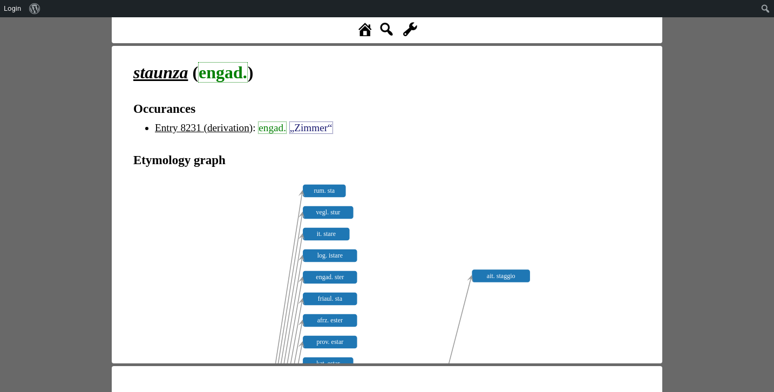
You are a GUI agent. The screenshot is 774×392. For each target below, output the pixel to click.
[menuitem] (34, 8)
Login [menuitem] (12, 8)
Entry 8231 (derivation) (204, 127)
